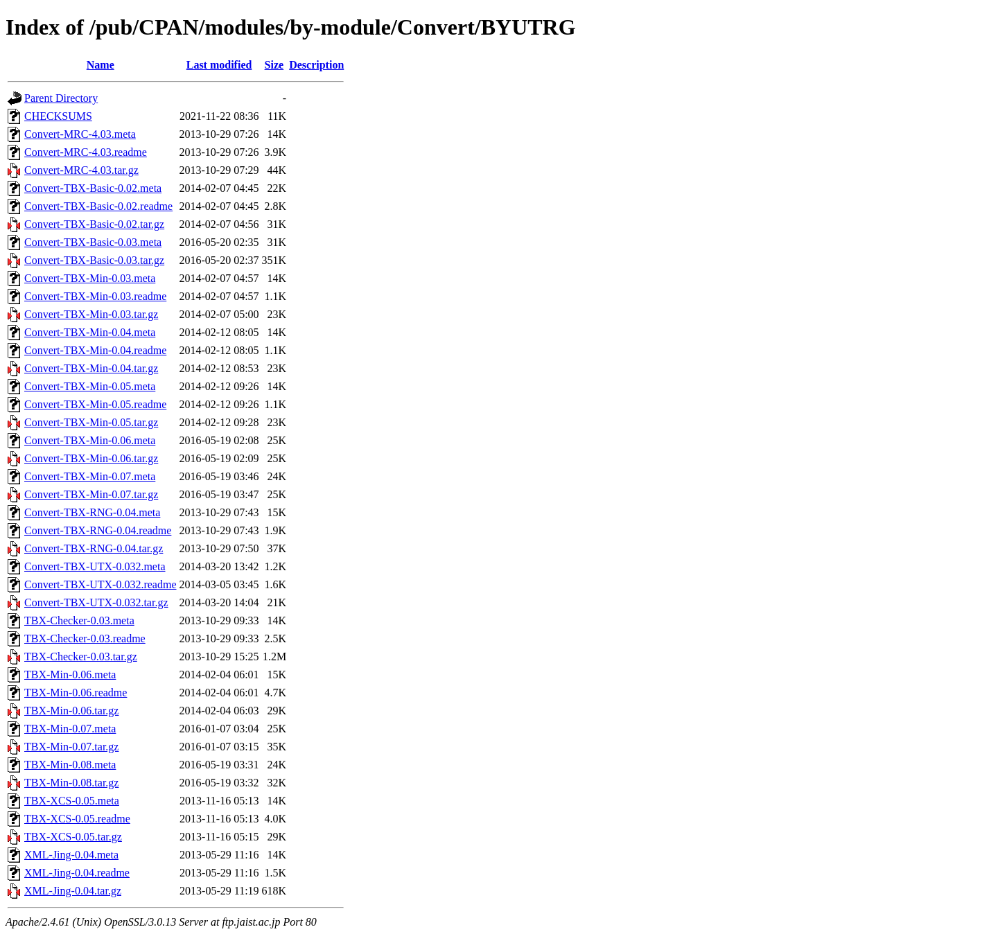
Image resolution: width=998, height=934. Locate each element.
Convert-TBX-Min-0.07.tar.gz (91, 494)
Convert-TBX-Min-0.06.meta (89, 440)
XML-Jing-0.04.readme (77, 873)
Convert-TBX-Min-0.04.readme (95, 350)
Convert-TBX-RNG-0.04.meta (92, 512)
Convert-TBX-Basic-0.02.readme (98, 206)
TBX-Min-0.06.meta (70, 674)
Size (274, 65)
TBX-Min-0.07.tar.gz (71, 746)
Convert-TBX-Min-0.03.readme (95, 296)
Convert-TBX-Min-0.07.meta (89, 476)
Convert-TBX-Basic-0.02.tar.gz (94, 224)
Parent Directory (61, 98)
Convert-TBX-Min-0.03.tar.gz (91, 314)
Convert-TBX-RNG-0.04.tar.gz (93, 548)
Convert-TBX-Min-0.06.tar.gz (91, 458)
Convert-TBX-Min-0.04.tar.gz (91, 368)
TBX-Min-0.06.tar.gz (71, 710)
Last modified (219, 65)
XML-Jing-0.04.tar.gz (72, 891)
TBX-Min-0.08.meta (70, 764)
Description (316, 65)
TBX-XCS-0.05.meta (71, 801)
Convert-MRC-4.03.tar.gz (81, 170)
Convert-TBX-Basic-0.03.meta (92, 242)
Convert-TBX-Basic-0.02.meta (92, 188)
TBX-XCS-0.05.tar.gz (73, 837)
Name (100, 65)
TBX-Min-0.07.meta (70, 728)
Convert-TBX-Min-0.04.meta (89, 332)
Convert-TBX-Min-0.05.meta (89, 386)
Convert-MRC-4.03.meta (80, 134)
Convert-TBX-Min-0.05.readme (95, 404)
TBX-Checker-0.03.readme (85, 638)
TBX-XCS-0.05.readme (77, 819)
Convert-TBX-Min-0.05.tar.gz (91, 422)
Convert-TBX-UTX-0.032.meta (95, 566)
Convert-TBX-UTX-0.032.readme (100, 584)
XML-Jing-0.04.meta (71, 855)
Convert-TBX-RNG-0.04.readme (97, 530)
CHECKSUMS (58, 116)
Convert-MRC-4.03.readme (85, 152)
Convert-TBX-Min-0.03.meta (89, 278)
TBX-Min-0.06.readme (75, 692)
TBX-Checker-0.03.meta (79, 620)
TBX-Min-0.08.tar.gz (71, 782)
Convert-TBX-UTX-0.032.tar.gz (96, 602)
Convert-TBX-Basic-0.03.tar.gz (94, 260)
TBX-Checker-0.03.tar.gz (80, 656)
